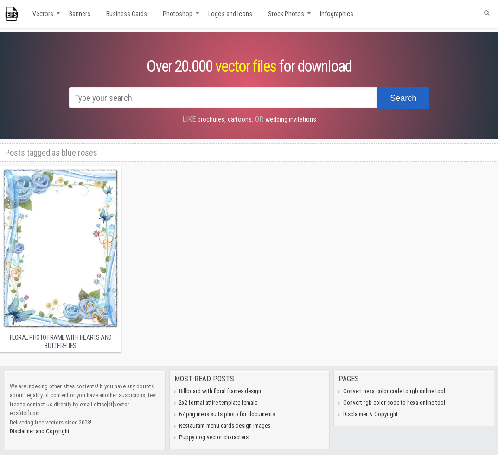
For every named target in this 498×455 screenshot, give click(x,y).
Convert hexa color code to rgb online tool (394, 390)
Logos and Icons (230, 14)
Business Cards (126, 14)
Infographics (336, 14)
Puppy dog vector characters (214, 437)
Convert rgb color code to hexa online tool (394, 402)
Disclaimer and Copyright (40, 431)
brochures (211, 119)
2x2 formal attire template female (218, 402)
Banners (79, 14)
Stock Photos (286, 14)
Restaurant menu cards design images (224, 425)
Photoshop (177, 14)
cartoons (240, 119)
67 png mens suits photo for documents (227, 414)
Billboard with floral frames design (220, 390)
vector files (245, 66)
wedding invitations (290, 119)
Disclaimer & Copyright (370, 414)
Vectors (42, 14)
